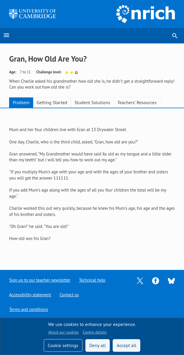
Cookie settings (63, 345)
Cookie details (95, 332)
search (174, 35)
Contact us (69, 294)
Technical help (93, 280)
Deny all (97, 345)
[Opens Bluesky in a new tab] (171, 280)
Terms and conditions (28, 309)
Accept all (126, 345)
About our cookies (63, 332)
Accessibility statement (30, 294)
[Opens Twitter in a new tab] (140, 280)
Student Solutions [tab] (92, 102)
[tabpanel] (92, 184)
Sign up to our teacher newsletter (40, 280)
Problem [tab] (21, 102)
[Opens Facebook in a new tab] (155, 280)
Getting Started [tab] (52, 102)
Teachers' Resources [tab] (137, 102)
